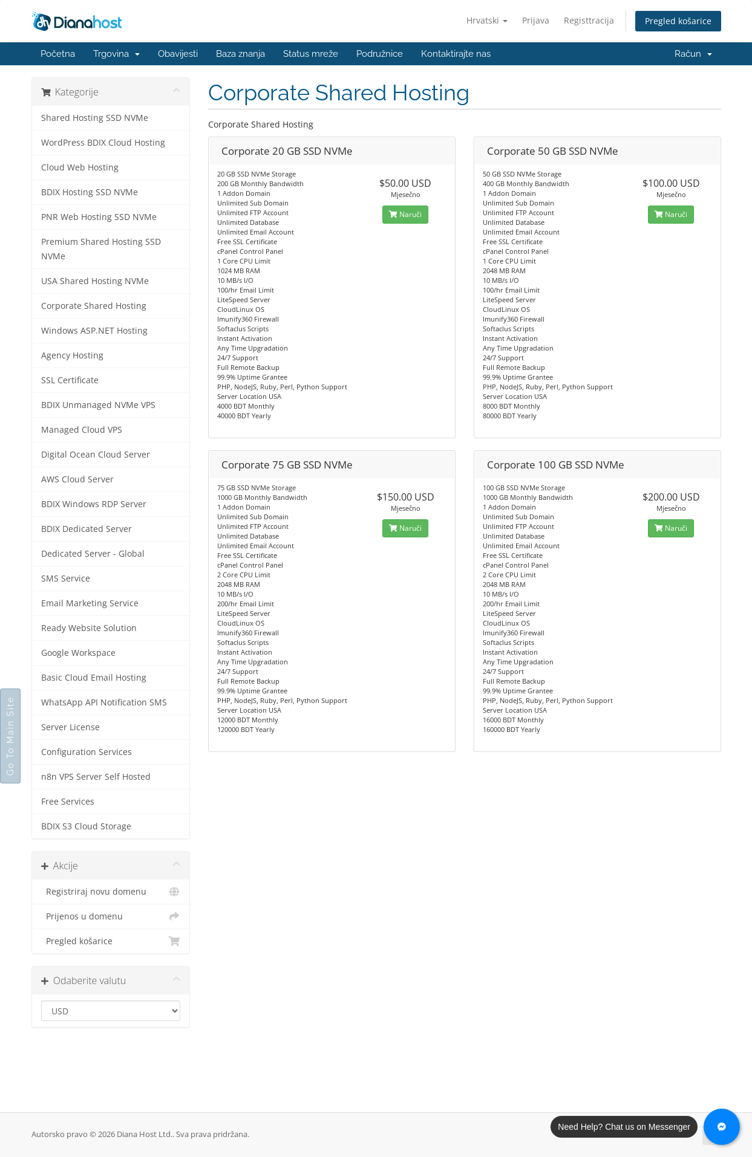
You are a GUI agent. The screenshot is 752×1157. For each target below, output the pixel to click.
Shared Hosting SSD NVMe (94, 117)
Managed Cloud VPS (81, 429)
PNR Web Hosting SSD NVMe (99, 217)
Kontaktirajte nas (456, 53)
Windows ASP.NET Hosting (94, 330)
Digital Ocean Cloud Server (95, 454)
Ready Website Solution (89, 628)
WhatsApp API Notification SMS (104, 702)
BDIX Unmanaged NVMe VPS (98, 405)
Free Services (67, 801)
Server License (70, 727)
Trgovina (116, 53)
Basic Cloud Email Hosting (93, 677)
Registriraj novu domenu (111, 891)
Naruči (405, 214)
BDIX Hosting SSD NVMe (89, 192)
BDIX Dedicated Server (86, 528)
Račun (693, 53)
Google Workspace (78, 652)
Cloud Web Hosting (80, 167)
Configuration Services (86, 752)
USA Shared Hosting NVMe (95, 281)
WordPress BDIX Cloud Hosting (103, 142)
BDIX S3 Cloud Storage (86, 826)
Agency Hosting (72, 355)
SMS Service (65, 578)
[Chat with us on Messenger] (722, 1127)
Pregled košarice (678, 21)
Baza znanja (240, 53)
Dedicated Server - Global (93, 553)
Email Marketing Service (90, 603)
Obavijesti (178, 53)
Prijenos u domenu (111, 916)
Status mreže (310, 53)
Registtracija (589, 20)
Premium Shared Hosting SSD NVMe (101, 249)
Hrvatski (487, 20)
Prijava (535, 20)
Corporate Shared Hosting (93, 305)
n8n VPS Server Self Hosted (96, 776)
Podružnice (379, 53)
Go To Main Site (10, 736)
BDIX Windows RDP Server (93, 504)
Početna (58, 53)
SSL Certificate (70, 380)
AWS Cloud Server (77, 479)
